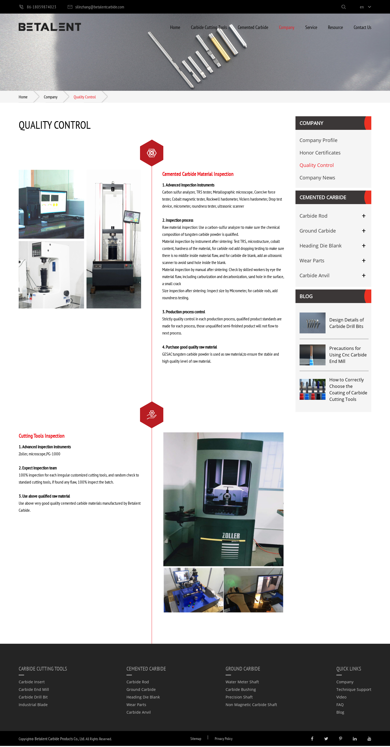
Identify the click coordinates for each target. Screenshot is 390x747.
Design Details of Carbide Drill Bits (346, 324)
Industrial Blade (33, 705)
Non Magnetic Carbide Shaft (251, 705)
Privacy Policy (223, 739)
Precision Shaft (239, 698)
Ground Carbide (318, 231)
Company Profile (318, 141)
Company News (317, 178)
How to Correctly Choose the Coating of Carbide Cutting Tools (348, 390)
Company (286, 27)
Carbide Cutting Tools (209, 27)
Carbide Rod (313, 217)
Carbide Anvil (315, 276)
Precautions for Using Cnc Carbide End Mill (348, 355)
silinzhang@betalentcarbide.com (95, 7)
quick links (348, 669)
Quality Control (85, 97)
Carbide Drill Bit (33, 698)
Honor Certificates (320, 153)
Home (175, 27)
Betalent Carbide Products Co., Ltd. (60, 739)
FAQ (340, 705)
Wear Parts (312, 261)
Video (341, 698)
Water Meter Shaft (242, 682)
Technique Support (353, 690)
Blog (306, 297)
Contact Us (362, 27)
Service (311, 27)
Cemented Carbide (253, 27)
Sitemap (195, 739)
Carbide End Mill (34, 690)
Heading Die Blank (321, 246)
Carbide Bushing (241, 690)
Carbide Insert (32, 682)
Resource (335, 27)
